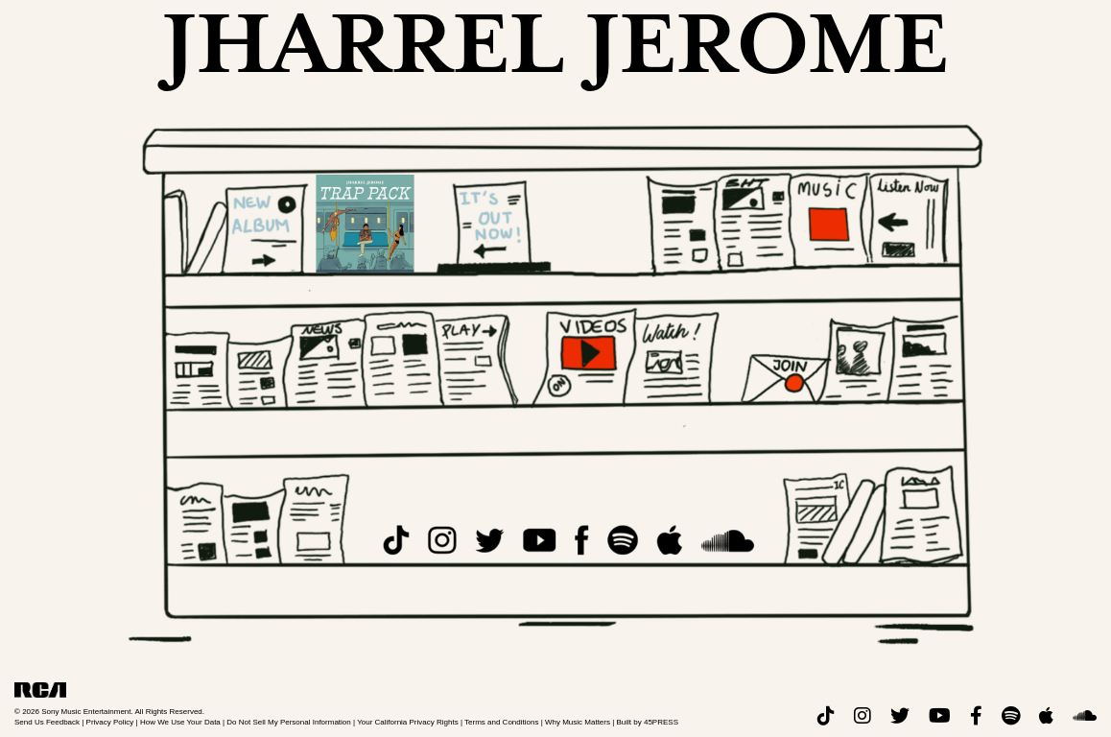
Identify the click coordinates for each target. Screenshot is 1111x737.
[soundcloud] (1085, 716)
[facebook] (976, 716)
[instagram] (862, 716)
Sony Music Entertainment (85, 711)
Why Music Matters (577, 722)
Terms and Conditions (501, 722)
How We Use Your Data (180, 722)
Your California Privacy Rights (408, 722)
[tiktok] (826, 716)
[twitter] (900, 716)
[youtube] (940, 716)
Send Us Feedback (47, 722)
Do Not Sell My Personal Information (288, 722)
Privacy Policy (110, 722)
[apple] (1046, 716)
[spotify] (1011, 716)
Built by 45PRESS (647, 722)
